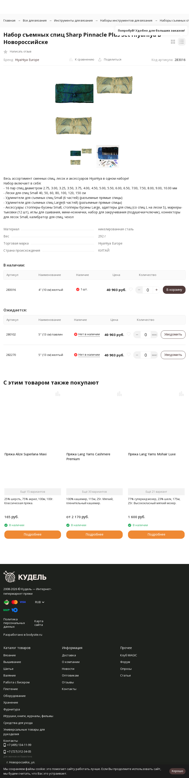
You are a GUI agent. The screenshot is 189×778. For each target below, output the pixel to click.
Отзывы (68, 682)
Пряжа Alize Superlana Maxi (25, 454)
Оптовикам (70, 675)
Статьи (125, 675)
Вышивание (12, 662)
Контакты (69, 689)
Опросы (126, 669)
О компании (71, 662)
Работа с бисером (16, 682)
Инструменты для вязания (73, 20)
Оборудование (14, 696)
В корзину (174, 289)
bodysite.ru (34, 634)
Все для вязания (35, 20)
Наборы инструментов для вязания (126, 20)
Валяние (9, 675)
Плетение (10, 689)
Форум (125, 662)
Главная (9, 20)
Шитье (8, 669)
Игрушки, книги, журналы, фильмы (28, 716)
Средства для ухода (18, 723)
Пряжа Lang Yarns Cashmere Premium (88, 456)
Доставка (69, 655)
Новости (68, 669)
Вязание (9, 655)
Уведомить (173, 334)
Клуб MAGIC (128, 655)
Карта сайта (38, 623)
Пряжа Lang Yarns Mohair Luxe (152, 454)
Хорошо (177, 771)
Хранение (10, 702)
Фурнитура (11, 709)
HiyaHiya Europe (27, 60)
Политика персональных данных (14, 622)
